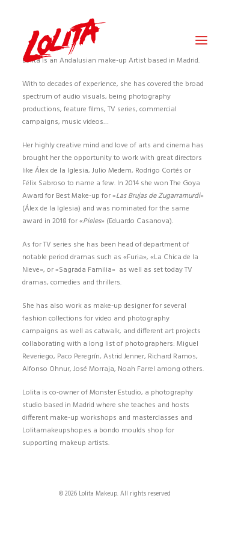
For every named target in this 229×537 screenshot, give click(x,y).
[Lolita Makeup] (64, 40)
